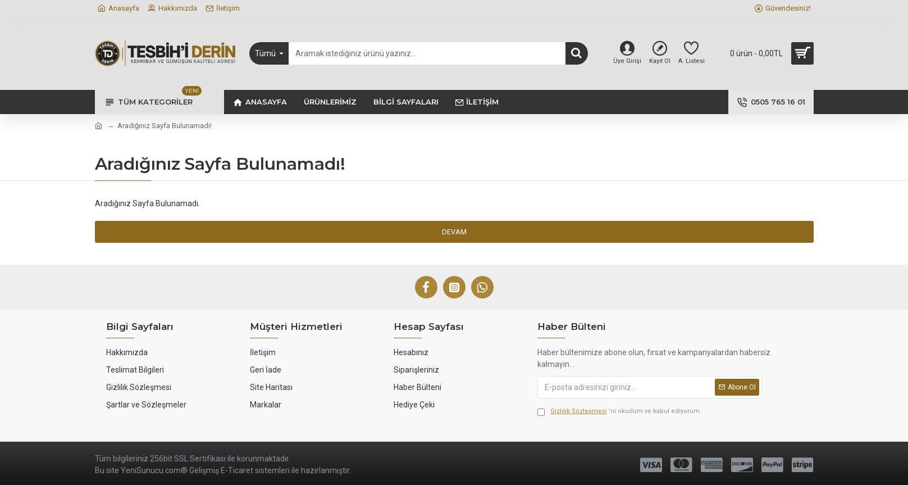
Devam (454, 232)
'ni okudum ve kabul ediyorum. (619, 411)
